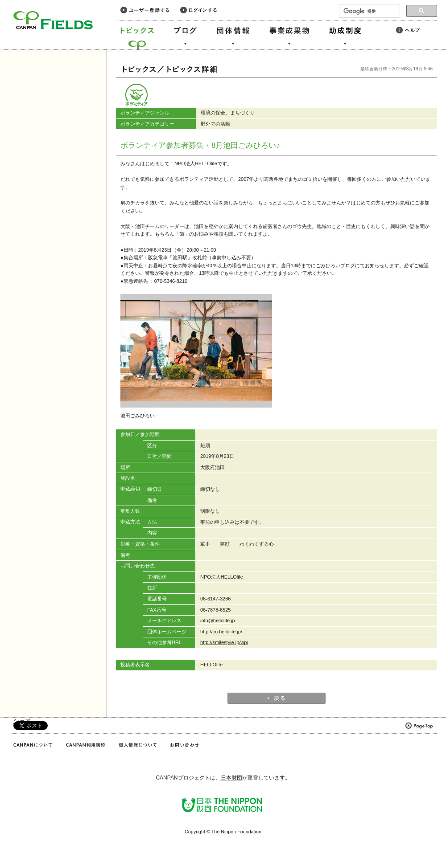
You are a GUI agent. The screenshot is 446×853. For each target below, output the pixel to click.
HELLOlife (211, 664)
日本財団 (231, 778)
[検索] (368, 11)
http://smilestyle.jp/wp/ (224, 642)
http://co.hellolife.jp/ (221, 631)
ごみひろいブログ (335, 265)
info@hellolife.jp (217, 620)
